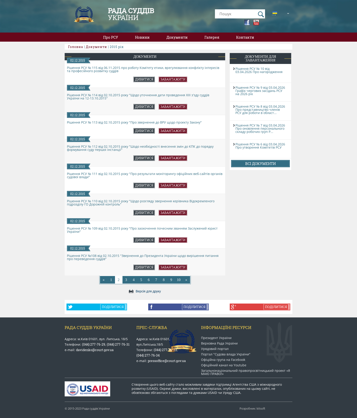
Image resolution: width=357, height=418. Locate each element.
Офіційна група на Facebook (223, 359)
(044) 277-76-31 (118, 344)
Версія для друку (148, 291)
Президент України (216, 337)
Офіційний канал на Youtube (223, 365)
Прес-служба (151, 327)
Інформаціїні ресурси (226, 327)
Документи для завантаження (260, 58)
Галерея (211, 37)
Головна (75, 47)
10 (179, 280)
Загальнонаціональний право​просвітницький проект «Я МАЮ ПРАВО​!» (245, 372)
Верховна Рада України (219, 343)
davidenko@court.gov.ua (95, 350)
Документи (177, 37)
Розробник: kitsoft (252, 408)
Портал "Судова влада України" (225, 354)
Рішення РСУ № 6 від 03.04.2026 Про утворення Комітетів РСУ (260, 145)
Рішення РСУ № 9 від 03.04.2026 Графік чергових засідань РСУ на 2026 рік (260, 90)
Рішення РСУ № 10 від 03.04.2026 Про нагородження (259, 70)
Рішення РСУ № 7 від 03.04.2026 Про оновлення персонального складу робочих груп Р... (260, 128)
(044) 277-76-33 (165, 350)
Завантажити (173, 79)
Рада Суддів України (88, 327)
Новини (142, 37)
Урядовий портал (215, 348)
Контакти (245, 37)
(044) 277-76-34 (148, 355)
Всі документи (260, 163)
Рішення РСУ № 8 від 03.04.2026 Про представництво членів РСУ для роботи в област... (260, 109)
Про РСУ (110, 37)
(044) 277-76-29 (93, 344)
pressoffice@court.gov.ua (167, 361)
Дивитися (144, 79)
